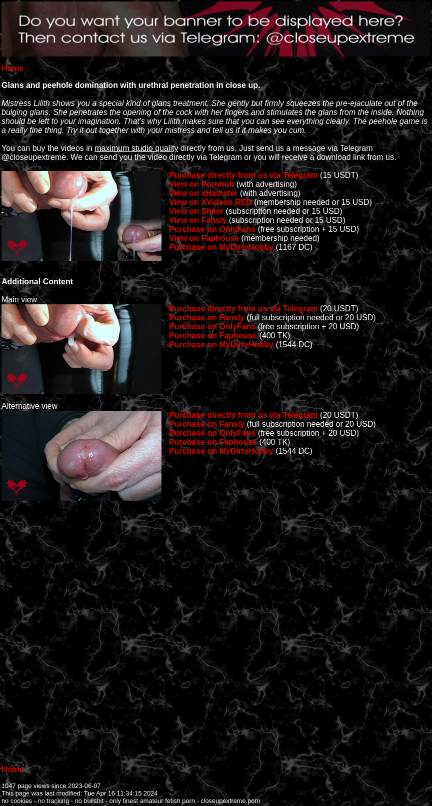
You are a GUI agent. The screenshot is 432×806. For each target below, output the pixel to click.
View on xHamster (203, 193)
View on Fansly (197, 220)
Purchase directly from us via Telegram (243, 175)
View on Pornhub (201, 184)
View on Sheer (196, 211)
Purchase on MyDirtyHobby (221, 247)
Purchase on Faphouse (213, 335)
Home (13, 68)
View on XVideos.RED (210, 202)
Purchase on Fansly (206, 317)
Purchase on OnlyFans (212, 229)
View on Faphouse (204, 238)
